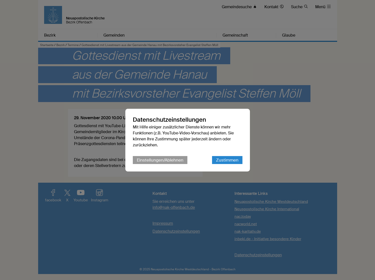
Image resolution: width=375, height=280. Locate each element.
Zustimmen (227, 160)
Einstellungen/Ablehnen (160, 160)
